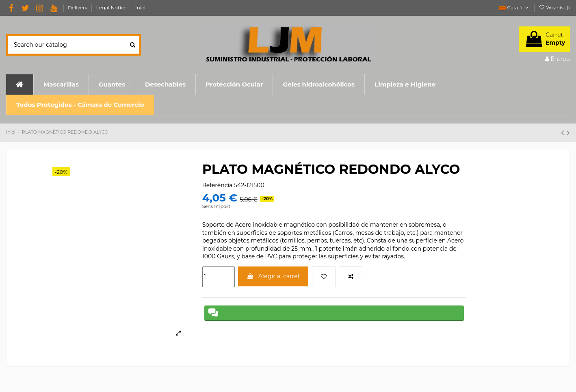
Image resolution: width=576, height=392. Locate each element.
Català (514, 7)
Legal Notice (112, 7)
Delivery (78, 7)
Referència (217, 185)
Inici (140, 7)
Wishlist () (554, 7)
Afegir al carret (273, 276)
